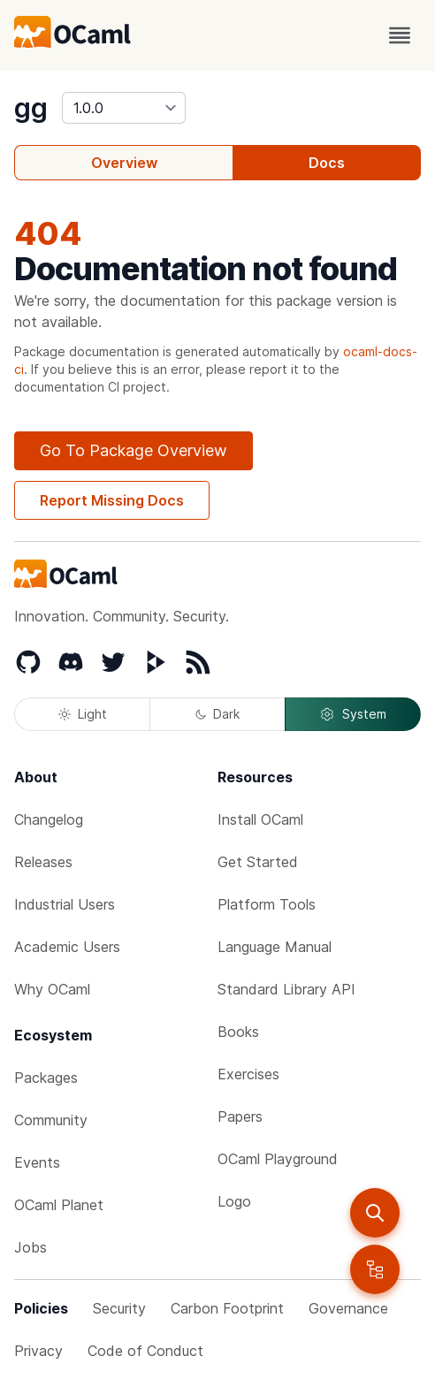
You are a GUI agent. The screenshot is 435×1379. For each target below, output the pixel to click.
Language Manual (275, 947)
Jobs (30, 1247)
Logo (234, 1201)
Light (82, 713)
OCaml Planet (58, 1205)
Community (51, 1120)
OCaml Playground (278, 1159)
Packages (46, 1077)
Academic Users (67, 947)
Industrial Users (64, 904)
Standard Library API (286, 989)
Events (37, 1162)
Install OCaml (260, 819)
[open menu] (399, 35)
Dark (217, 713)
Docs (327, 162)
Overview (124, 162)
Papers (240, 1116)
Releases (43, 862)
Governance (348, 1308)
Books (238, 1031)
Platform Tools (267, 904)
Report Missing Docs (112, 500)
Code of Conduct (145, 1351)
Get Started (258, 862)
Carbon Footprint (227, 1308)
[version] (124, 108)
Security (119, 1308)
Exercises (248, 1074)
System (352, 714)
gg (31, 108)
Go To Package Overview (133, 450)
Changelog (48, 819)
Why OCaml (52, 989)
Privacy (38, 1351)
